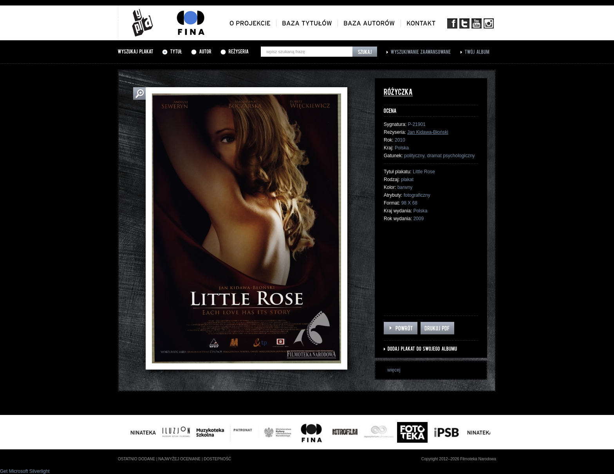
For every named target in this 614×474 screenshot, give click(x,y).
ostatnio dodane (136, 459)
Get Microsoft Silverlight (25, 471)
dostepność (217, 459)
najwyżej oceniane (179, 459)
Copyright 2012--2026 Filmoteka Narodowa (458, 459)
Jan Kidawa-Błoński (427, 132)
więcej (393, 370)
